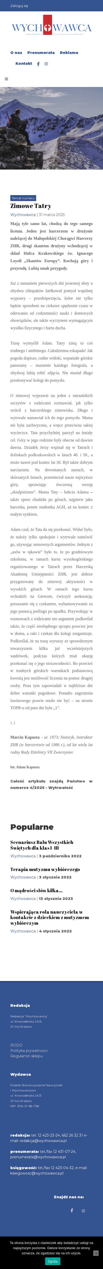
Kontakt (23, 63)
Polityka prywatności (28, 1050)
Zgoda (53, 1261)
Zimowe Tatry (30, 206)
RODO (16, 1045)
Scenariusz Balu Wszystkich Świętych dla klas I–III (41, 845)
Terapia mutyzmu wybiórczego (45, 869)
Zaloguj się (19, 6)
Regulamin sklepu (26, 1056)
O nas (16, 52)
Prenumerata (41, 52)
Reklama (69, 52)
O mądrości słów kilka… (36, 890)
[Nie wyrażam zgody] (96, 1253)
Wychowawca (23, 214)
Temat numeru (23, 198)
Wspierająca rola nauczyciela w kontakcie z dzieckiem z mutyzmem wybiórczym (49, 917)
